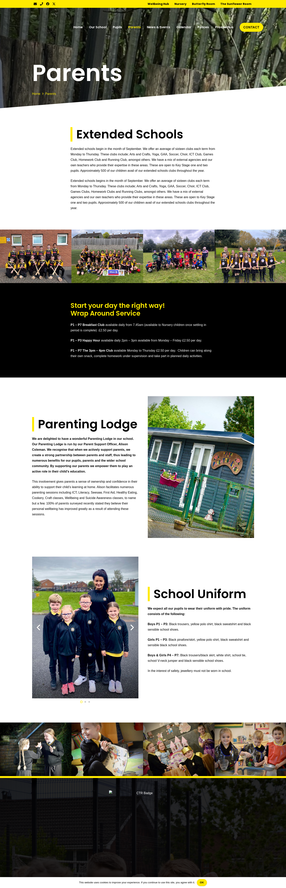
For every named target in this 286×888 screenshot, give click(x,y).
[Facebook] (48, 4)
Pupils (36, 811)
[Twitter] (54, 4)
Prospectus (40, 843)
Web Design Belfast (169, 875)
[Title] (41, 4)
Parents (37, 818)
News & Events (42, 824)
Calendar (38, 830)
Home (36, 799)
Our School (40, 805)
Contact (37, 849)
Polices (37, 836)
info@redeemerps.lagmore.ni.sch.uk (229, 829)
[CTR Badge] (47, 27)
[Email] (35, 4)
